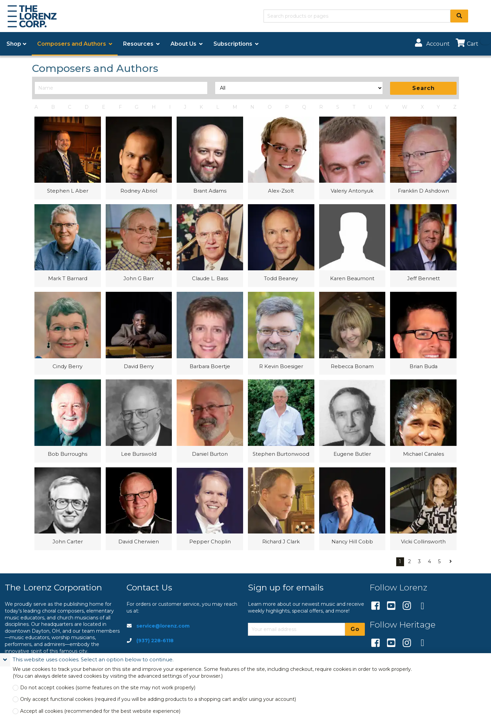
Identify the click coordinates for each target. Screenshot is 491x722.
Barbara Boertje (210, 366)
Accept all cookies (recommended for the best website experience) (100, 711)
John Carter (68, 542)
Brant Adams (209, 191)
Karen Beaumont (352, 278)
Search (423, 88)
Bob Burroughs (67, 454)
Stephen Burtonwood (281, 454)
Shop (13, 44)
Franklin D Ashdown (423, 191)
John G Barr (138, 278)
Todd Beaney (281, 278)
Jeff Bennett (423, 278)
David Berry (139, 366)
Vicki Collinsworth (423, 542)
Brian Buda (423, 366)
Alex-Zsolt (281, 191)
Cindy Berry (68, 366)
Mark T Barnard (67, 278)
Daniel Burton (210, 454)
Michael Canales (423, 454)
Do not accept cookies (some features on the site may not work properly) (107, 688)
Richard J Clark (281, 542)
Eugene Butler (352, 454)
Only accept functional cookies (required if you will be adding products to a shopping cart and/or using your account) (158, 699)
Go (355, 629)
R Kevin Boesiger (281, 366)
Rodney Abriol (138, 191)
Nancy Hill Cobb (352, 542)
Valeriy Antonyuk (352, 191)
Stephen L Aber (67, 191)
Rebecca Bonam (352, 366)
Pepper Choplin (210, 542)
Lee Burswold (139, 454)
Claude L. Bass (210, 278)
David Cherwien (138, 542)
